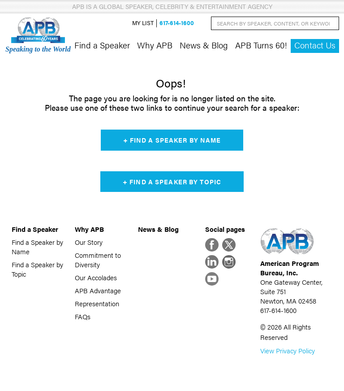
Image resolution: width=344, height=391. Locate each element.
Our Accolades (96, 277)
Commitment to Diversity (98, 259)
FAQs (82, 316)
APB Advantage (98, 290)
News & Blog (204, 45)
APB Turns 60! (261, 45)
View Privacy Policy (287, 350)
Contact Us (314, 45)
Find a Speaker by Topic (37, 269)
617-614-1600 (176, 23)
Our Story (89, 242)
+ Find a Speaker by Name (172, 139)
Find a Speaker (102, 45)
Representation (97, 303)
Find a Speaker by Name (37, 246)
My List (143, 23)
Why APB (154, 45)
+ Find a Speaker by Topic (172, 181)
